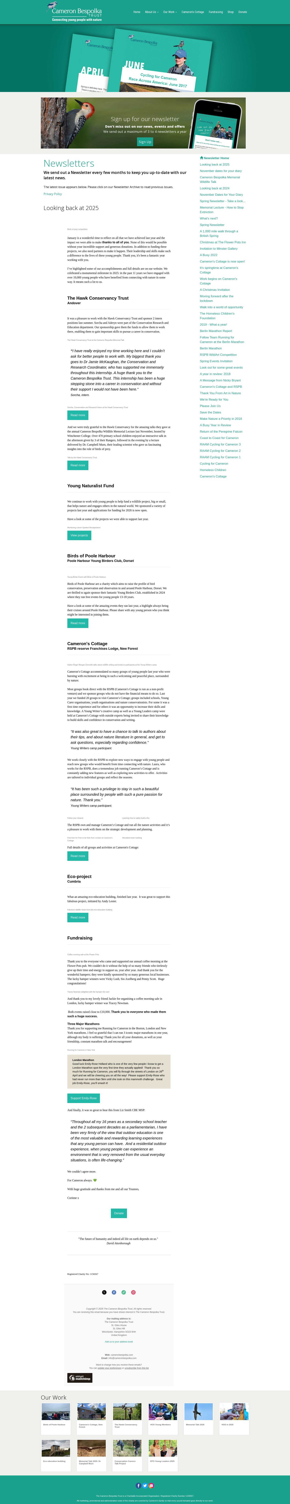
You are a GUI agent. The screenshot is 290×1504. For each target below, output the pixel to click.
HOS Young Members (160, 1425)
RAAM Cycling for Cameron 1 (220, 457)
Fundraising (216, 12)
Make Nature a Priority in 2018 (221, 419)
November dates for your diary (221, 171)
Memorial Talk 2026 (195, 1425)
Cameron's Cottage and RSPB (221, 387)
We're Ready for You (214, 399)
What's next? (209, 218)
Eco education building (54, 1461)
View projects (79, 535)
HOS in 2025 (227, 1425)
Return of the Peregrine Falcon (221, 431)
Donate (242, 12)
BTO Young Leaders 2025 (162, 1461)
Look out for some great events (221, 367)
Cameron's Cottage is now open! (222, 261)
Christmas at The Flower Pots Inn (223, 242)
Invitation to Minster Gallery (219, 248)
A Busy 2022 (208, 255)
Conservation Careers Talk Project (125, 1462)
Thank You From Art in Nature (220, 393)
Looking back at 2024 (215, 188)
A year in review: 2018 (215, 374)
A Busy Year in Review (215, 425)
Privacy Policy (53, 194)
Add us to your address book (119, 1341)
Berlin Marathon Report (216, 331)
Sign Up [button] (145, 142)
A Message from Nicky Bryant (220, 380)
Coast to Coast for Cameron (219, 438)
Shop (231, 12)
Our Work (170, 12)
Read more (78, 415)
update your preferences (109, 1368)
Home (136, 12)
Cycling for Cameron (214, 463)
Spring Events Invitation (216, 361)
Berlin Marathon (211, 348)
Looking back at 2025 (215, 164)
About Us (152, 12)
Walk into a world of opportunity (221, 307)
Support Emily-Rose (84, 1098)
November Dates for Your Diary (221, 194)
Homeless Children (213, 470)
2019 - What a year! (213, 324)
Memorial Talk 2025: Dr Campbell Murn (90, 1462)
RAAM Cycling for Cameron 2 (220, 451)
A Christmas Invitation (215, 290)
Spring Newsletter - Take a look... (223, 201)
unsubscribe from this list (137, 1368)
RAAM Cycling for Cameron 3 (220, 444)
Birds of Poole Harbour (54, 1425)
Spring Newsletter (212, 225)
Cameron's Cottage (193, 12)
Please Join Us (210, 406)
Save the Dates (210, 412)
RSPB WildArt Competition (218, 355)
